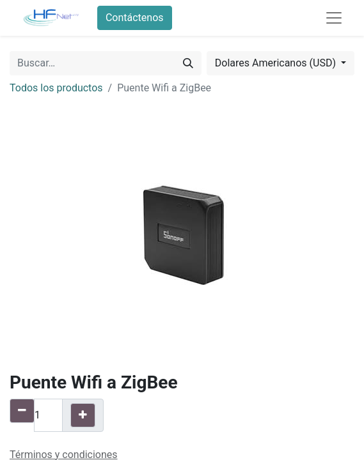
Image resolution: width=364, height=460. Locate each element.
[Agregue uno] (82, 415)
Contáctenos (135, 18)
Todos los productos (56, 88)
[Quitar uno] (22, 411)
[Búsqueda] (188, 63)
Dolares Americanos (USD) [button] (276, 63)
